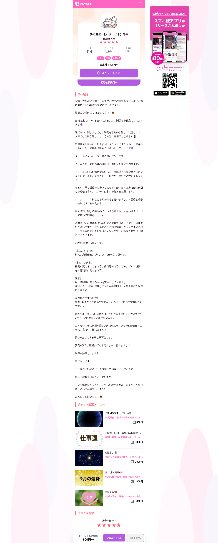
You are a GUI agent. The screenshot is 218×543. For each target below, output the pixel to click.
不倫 (108, 58)
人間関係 (116, 58)
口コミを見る (135, 538)
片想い (100, 58)
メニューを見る (109, 73)
